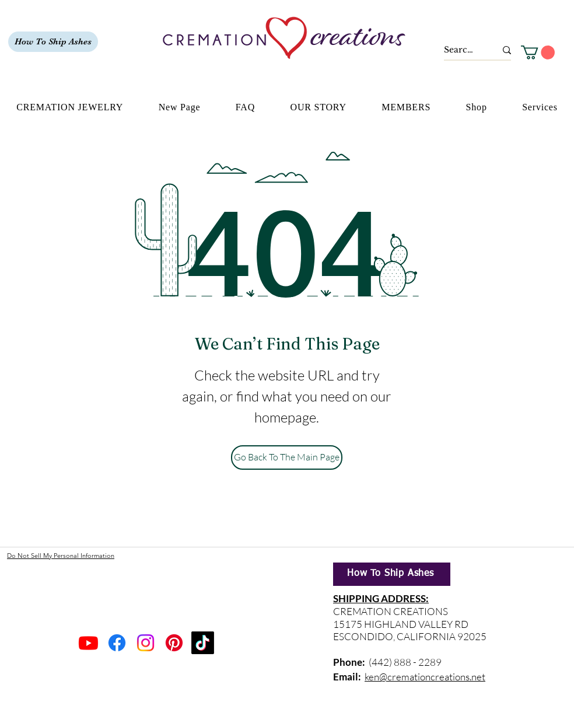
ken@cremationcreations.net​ (425, 676)
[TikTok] (202, 642)
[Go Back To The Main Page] (286, 457)
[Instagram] (145, 642)
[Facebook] (117, 642)
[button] (538, 53)
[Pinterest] (174, 642)
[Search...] (461, 50)
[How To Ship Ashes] (53, 42)
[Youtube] (88, 642)
